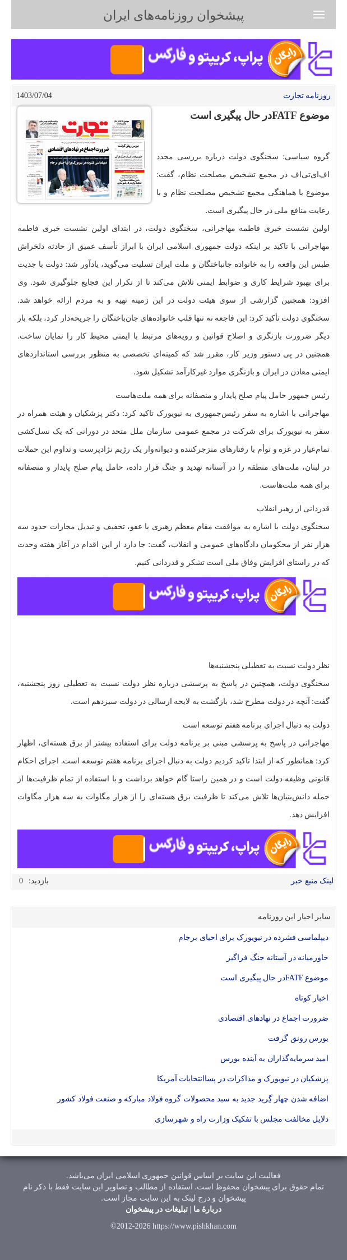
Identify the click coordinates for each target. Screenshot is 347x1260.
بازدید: (39, 881)
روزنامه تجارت (307, 95)
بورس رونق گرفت (298, 1038)
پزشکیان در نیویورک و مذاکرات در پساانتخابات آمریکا (243, 1078)
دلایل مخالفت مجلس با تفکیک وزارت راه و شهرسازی (242, 1119)
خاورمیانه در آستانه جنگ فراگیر (277, 957)
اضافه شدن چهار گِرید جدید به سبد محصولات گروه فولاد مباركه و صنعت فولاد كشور (193, 1099)
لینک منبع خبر (312, 881)
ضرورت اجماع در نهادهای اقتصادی (273, 1018)
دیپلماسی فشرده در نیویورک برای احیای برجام (253, 937)
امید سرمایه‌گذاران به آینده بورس (274, 1058)
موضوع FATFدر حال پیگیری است (274, 978)
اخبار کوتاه (312, 998)
